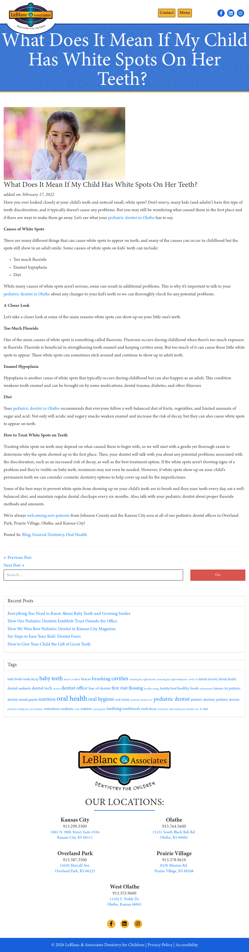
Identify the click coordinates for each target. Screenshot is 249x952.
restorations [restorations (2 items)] (52, 709)
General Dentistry (48, 535)
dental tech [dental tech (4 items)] (42, 688)
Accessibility (187, 945)
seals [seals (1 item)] (77, 709)
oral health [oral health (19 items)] (72, 699)
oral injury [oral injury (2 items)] (122, 700)
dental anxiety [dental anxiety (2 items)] (208, 679)
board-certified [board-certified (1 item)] (72, 679)
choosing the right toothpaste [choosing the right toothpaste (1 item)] (172, 679)
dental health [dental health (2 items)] (227, 679)
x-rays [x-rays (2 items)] (204, 709)
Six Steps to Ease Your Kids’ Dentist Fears (44, 637)
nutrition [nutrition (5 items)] (47, 699)
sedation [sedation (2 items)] (86, 709)
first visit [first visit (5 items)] (120, 688)
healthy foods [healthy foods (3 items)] (188, 688)
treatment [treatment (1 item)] (162, 709)
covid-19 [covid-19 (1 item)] (192, 679)
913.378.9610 (174, 860)
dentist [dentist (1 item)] (56, 689)
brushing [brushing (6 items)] (101, 679)
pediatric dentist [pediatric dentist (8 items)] (172, 699)
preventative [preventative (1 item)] (36, 709)
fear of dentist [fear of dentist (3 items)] (100, 688)
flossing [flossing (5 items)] (136, 688)
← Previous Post (17, 558)
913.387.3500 (75, 860)
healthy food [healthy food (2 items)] (168, 688)
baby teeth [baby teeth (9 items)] (51, 679)
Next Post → (14, 565)
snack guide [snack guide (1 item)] (99, 709)
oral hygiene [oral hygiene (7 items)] (101, 699)
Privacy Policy (160, 945)
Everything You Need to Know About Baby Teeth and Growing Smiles (69, 614)
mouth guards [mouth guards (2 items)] (28, 700)
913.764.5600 (174, 827)
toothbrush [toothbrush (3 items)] (131, 709)
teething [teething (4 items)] (114, 709)
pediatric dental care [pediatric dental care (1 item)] (142, 700)
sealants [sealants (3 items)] (67, 709)
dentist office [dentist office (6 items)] (74, 688)
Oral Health (76, 535)
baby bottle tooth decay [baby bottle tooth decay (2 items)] (23, 679)
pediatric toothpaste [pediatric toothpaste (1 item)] (18, 709)
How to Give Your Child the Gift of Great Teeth (49, 644)
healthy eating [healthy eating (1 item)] (151, 689)
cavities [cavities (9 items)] (119, 679)
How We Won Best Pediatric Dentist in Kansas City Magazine (62, 629)
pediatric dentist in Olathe (27, 294)
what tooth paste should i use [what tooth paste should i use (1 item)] (184, 709)
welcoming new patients (48, 516)
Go (218, 575)
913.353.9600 (124, 893)
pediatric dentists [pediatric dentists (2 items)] (227, 700)
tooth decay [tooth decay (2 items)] (148, 709)
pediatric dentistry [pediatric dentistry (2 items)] (203, 700)
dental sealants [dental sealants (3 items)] (19, 688)
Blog (26, 535)
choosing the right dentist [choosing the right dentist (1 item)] (142, 679)
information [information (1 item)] (206, 689)
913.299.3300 (75, 827)
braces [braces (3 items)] (86, 679)
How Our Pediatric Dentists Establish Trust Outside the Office (62, 621)
